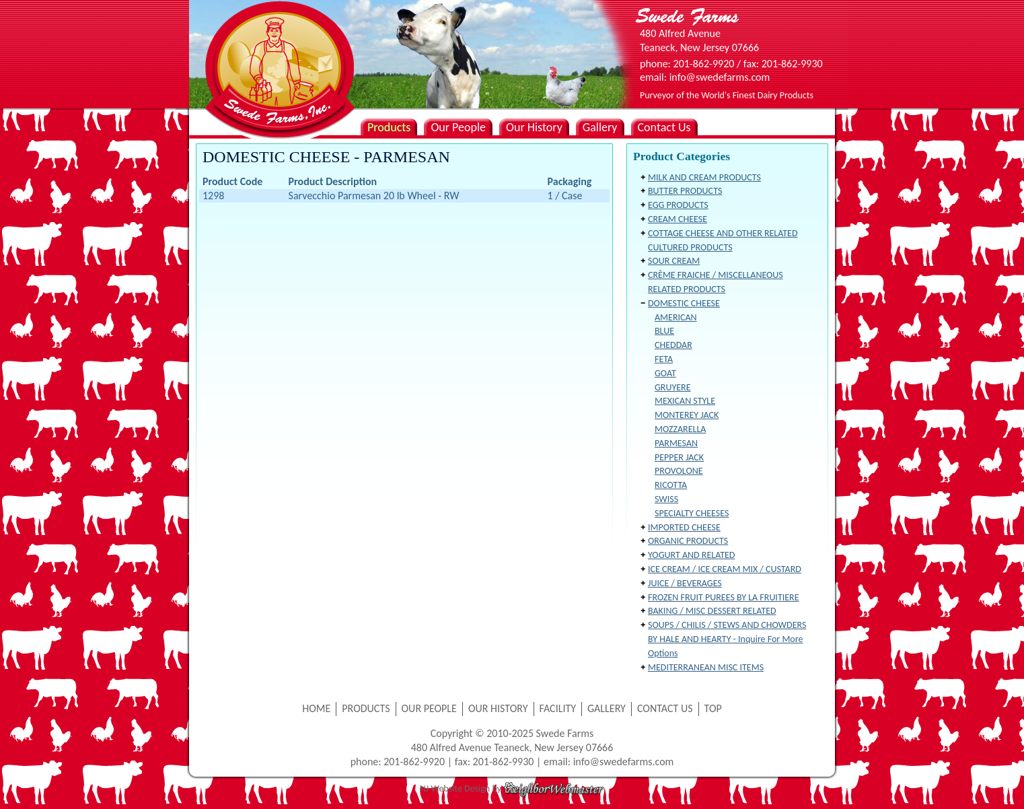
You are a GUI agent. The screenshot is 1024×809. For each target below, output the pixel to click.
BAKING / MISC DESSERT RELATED (712, 611)
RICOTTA (671, 485)
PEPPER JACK (679, 457)
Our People (458, 127)
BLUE (664, 331)
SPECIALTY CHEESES (692, 513)
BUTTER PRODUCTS (685, 191)
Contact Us (664, 127)
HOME (316, 708)
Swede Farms (276, 47)
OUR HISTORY (498, 708)
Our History (534, 127)
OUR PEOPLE (429, 708)
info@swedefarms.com (623, 761)
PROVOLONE (679, 471)
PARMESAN (676, 443)
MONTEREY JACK (687, 415)
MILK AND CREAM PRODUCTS (704, 177)
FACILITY (558, 708)
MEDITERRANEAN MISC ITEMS (706, 667)
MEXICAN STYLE (685, 401)
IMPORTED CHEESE (684, 527)
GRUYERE (673, 387)
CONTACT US (665, 708)
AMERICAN (676, 317)
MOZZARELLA (680, 429)
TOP (713, 708)
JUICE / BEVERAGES (685, 583)
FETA (664, 359)
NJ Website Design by (512, 788)
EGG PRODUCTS (678, 205)
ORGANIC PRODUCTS (688, 541)
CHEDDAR (673, 345)
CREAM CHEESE (677, 219)
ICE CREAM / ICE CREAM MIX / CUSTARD (724, 569)
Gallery (600, 127)
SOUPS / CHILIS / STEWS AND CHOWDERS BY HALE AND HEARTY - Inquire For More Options (727, 639)
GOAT (665, 373)
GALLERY (606, 708)
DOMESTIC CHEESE (684, 303)
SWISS (666, 499)
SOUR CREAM (674, 261)
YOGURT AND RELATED (691, 555)
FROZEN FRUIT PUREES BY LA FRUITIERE (723, 597)
